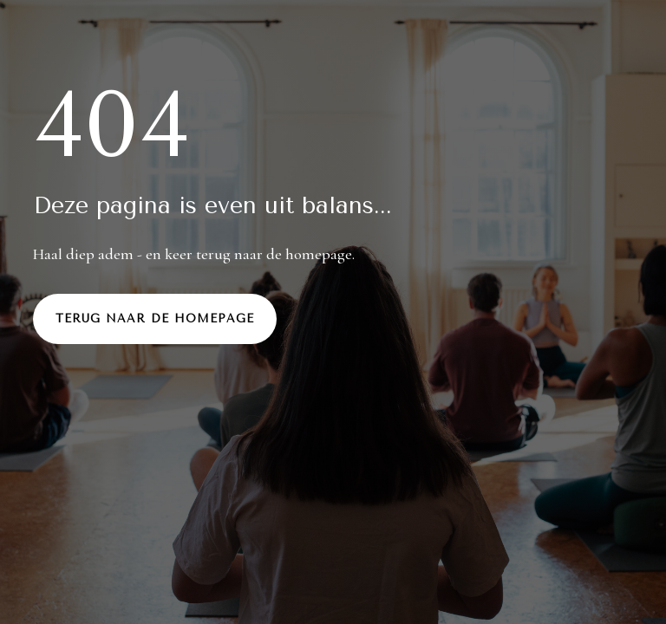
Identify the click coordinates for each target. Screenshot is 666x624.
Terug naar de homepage (155, 318)
